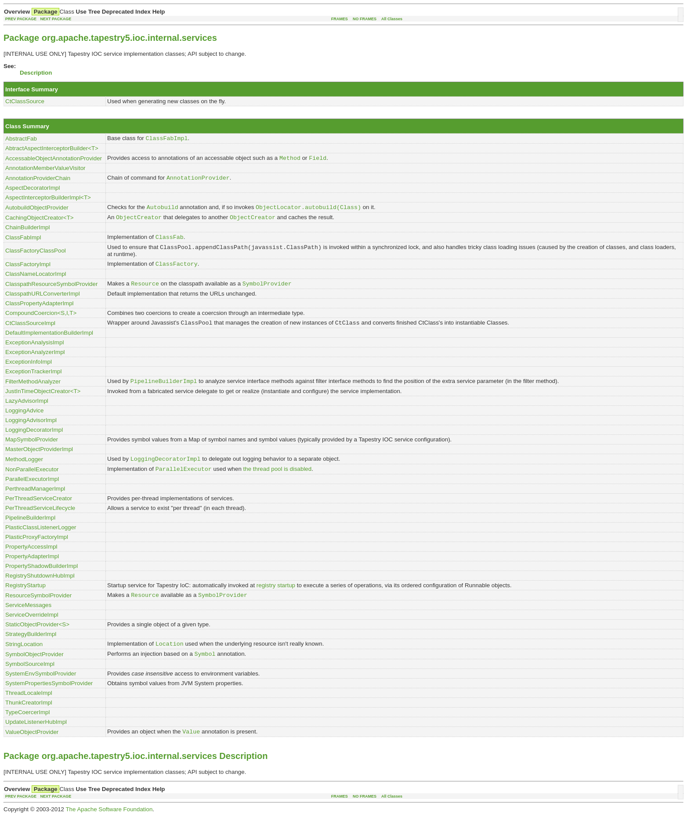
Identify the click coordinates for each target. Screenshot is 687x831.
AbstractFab (21, 139)
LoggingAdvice (24, 420)
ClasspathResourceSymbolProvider (51, 291)
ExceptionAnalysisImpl (34, 351)
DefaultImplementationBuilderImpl (49, 341)
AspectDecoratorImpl (32, 190)
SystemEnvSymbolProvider (40, 687)
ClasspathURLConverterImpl (42, 301)
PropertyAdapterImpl (32, 567)
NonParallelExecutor (32, 480)
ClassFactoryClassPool (35, 256)
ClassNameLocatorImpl (35, 281)
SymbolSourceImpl (29, 678)
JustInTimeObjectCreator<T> (42, 400)
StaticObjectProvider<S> (37, 636)
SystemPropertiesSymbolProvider (49, 697)
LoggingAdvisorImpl (31, 429)
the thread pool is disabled (277, 480)
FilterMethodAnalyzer (33, 390)
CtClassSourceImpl (30, 331)
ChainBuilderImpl (27, 231)
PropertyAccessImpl (31, 558)
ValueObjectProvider (31, 746)
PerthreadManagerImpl (35, 500)
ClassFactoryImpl (28, 270)
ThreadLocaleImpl (28, 707)
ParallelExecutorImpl (32, 490)
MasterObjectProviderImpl (39, 458)
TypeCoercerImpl (27, 726)
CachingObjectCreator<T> (39, 221)
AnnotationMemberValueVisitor (45, 169)
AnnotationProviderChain (37, 180)
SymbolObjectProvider (34, 668)
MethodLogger (24, 469)
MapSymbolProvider (31, 449)
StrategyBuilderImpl (30, 646)
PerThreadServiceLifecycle (40, 519)
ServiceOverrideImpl (31, 627)
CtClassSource (24, 101)
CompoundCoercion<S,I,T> (40, 321)
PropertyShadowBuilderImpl (41, 577)
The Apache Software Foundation (108, 824)
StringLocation (24, 657)
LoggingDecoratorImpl (34, 439)
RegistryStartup (25, 596)
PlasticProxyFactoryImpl (36, 548)
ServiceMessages (28, 617)
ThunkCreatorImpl (28, 716)
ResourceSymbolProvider (38, 607)
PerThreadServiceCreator (38, 509)
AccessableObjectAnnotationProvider (53, 159)
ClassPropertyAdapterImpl (39, 311)
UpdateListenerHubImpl (36, 736)
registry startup (276, 596)
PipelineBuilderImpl (30, 529)
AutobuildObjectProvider (37, 210)
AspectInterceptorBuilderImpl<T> (48, 200)
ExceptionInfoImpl (28, 370)
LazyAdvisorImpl (26, 410)
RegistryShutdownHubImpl (40, 587)
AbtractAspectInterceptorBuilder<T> (51, 149)
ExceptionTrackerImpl (33, 380)
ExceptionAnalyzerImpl (35, 361)
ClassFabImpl (23, 242)
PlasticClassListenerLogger (40, 538)
